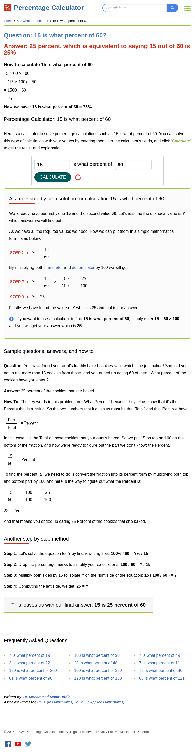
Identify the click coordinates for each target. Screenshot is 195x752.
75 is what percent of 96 (160, 670)
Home (8, 21)
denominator (83, 267)
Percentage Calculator (44, 7)
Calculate (53, 177)
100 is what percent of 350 (98, 670)
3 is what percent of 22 (29, 663)
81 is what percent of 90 (30, 678)
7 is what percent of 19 (29, 655)
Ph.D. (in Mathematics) (55, 702)
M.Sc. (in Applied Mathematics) (99, 702)
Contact (144, 732)
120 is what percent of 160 (98, 678)
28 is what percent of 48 (95, 663)
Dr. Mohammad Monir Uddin (47, 697)
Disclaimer (127, 732)
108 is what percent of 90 (97, 655)
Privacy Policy (106, 732)
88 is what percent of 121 (162, 678)
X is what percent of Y (32, 21)
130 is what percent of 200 (33, 670)
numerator (53, 267)
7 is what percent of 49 (159, 655)
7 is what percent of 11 (159, 663)
